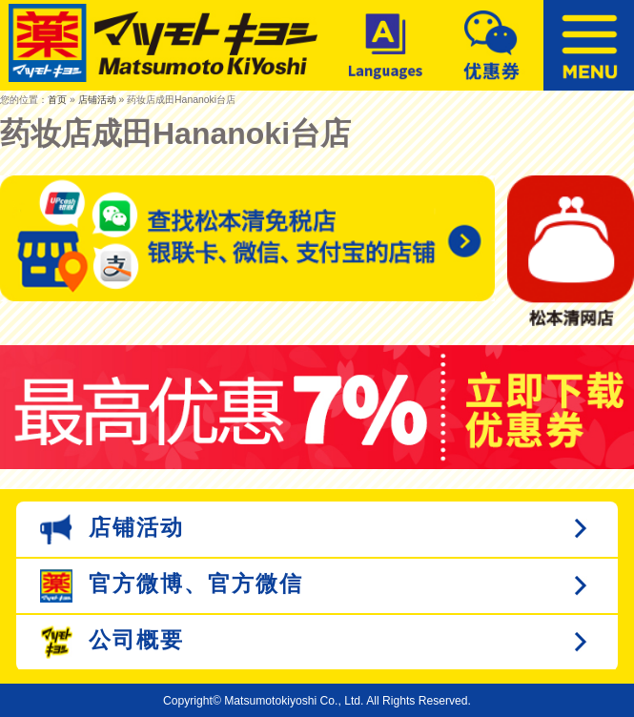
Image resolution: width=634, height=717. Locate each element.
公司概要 (112, 642)
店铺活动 (97, 99)
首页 (57, 99)
